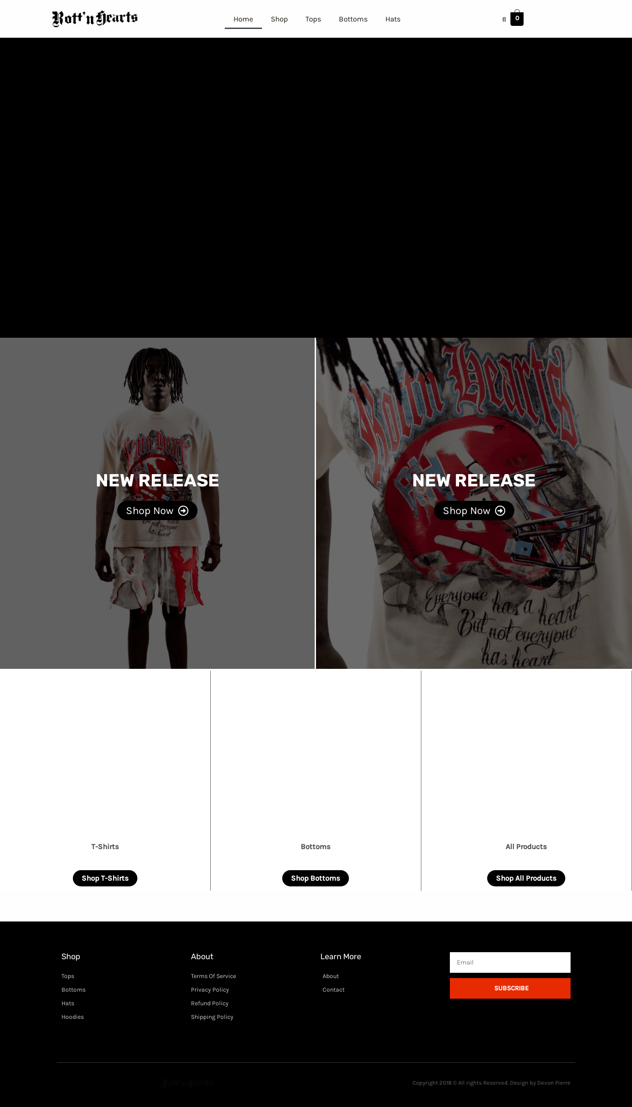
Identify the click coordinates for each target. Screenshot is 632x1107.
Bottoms (353, 18)
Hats (393, 18)
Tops (313, 18)
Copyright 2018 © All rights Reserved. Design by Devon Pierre (492, 1082)
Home (243, 18)
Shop (279, 18)
